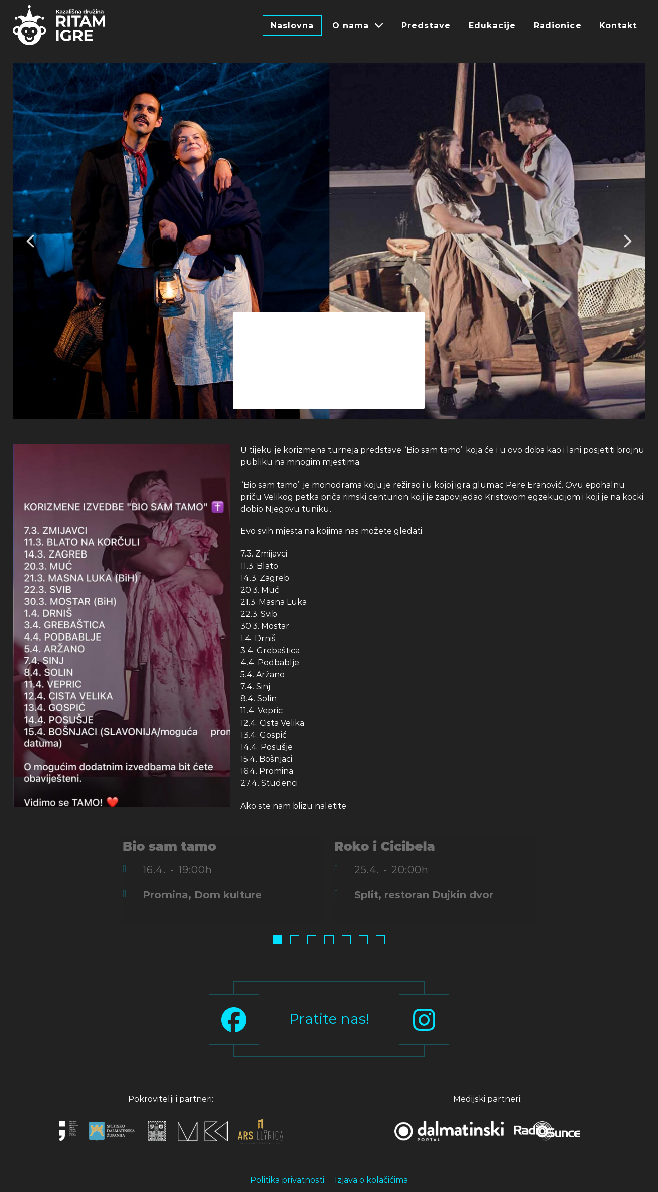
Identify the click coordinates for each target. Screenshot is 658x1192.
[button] (30, 241)
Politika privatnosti (287, 1180)
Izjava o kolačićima (371, 1180)
